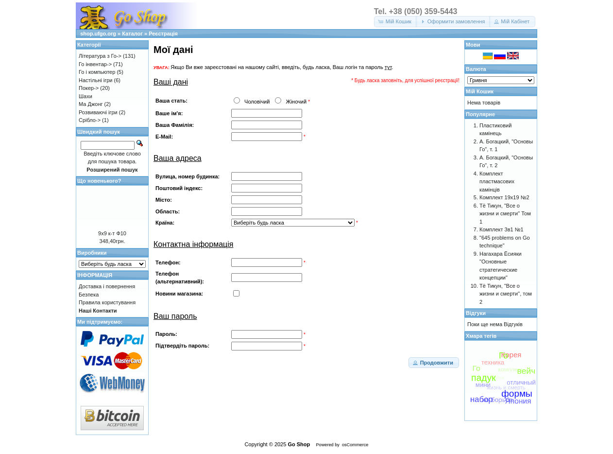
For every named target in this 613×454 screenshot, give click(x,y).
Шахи (85, 96)
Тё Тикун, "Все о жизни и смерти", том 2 (505, 294)
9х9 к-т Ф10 (112, 233)
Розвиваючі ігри (98, 112)
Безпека (89, 294)
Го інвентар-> (95, 64)
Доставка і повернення (107, 286)
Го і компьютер (97, 72)
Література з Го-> (100, 56)
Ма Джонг (90, 104)
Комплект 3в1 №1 (501, 229)
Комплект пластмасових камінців (496, 181)
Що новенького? (99, 181)
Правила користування (107, 302)
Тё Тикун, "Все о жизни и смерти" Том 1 (505, 214)
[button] (395, 21)
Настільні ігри (96, 80)
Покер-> (89, 88)
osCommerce (355, 444)
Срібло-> (90, 120)
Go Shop (299, 444)
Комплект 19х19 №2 (504, 197)
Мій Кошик (480, 91)
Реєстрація (163, 33)
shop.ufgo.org (98, 33)
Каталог (132, 33)
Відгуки (476, 313)
